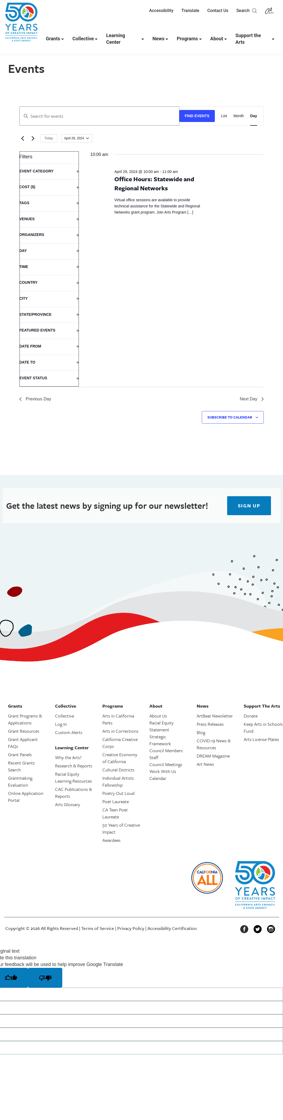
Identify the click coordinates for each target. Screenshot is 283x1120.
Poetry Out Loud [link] (118, 793)
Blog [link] (201, 732)
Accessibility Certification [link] (172, 928)
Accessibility (161, 10)
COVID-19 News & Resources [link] (214, 744)
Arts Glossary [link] (67, 804)
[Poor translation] (45, 978)
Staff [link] (153, 757)
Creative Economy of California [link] (119, 758)
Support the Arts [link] (248, 39)
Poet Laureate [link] (115, 801)
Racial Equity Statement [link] (161, 726)
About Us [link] (158, 715)
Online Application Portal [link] (25, 796)
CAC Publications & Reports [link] (73, 792)
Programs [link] (187, 38)
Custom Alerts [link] (68, 732)
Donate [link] (251, 715)
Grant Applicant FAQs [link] (23, 743)
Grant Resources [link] (23, 731)
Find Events (197, 116)
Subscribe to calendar (229, 417)
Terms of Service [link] (97, 928)
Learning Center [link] (115, 39)
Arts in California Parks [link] (118, 719)
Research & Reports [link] (73, 765)
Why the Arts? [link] (68, 757)
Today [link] (48, 138)
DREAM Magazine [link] (213, 755)
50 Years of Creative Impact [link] (121, 828)
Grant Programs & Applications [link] (25, 719)
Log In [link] (61, 724)
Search (246, 10)
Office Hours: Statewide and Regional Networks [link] (154, 183)
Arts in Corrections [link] (120, 731)
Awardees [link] (111, 840)
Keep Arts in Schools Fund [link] (263, 727)
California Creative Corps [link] (120, 743)
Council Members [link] (166, 750)
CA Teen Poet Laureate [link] (115, 813)
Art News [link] (205, 764)
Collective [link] (83, 38)
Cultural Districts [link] (118, 769)
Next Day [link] (252, 399)
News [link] (159, 38)
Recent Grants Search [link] (21, 766)
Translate (190, 10)
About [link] (216, 38)
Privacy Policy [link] (130, 928)
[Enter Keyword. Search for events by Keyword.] (99, 116)
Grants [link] (53, 38)
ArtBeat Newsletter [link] (215, 715)
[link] (21, 25)
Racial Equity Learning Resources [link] (73, 777)
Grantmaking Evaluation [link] (20, 781)
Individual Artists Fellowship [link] (118, 781)
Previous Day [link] (35, 399)
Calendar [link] (157, 778)
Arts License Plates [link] (261, 739)
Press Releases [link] (210, 724)
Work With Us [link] (162, 771)
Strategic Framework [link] (160, 740)
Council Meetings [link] (165, 764)
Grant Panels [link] (20, 754)
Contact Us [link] (217, 10)
